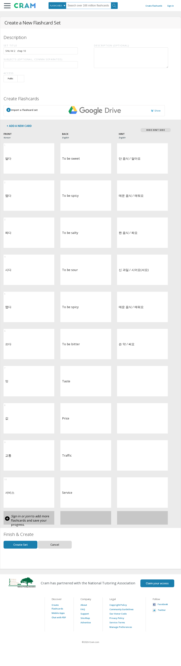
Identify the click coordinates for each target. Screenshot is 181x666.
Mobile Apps (58, 613)
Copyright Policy (118, 604)
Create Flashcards (153, 5)
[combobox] (57, 5)
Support (85, 613)
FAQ (83, 609)
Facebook (163, 604)
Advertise (86, 622)
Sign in (170, 5)
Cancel (54, 545)
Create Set (20, 545)
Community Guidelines (121, 609)
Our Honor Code (118, 613)
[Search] (114, 5)
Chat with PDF (59, 617)
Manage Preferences (120, 627)
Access (9, 73)
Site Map (85, 618)
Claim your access (157, 583)
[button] (7, 6)
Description (111, 45)
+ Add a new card (19, 126)
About (84, 604)
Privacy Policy (116, 618)
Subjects (33, 59)
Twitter (162, 610)
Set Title (10, 45)
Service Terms (117, 622)
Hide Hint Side (155, 130)
